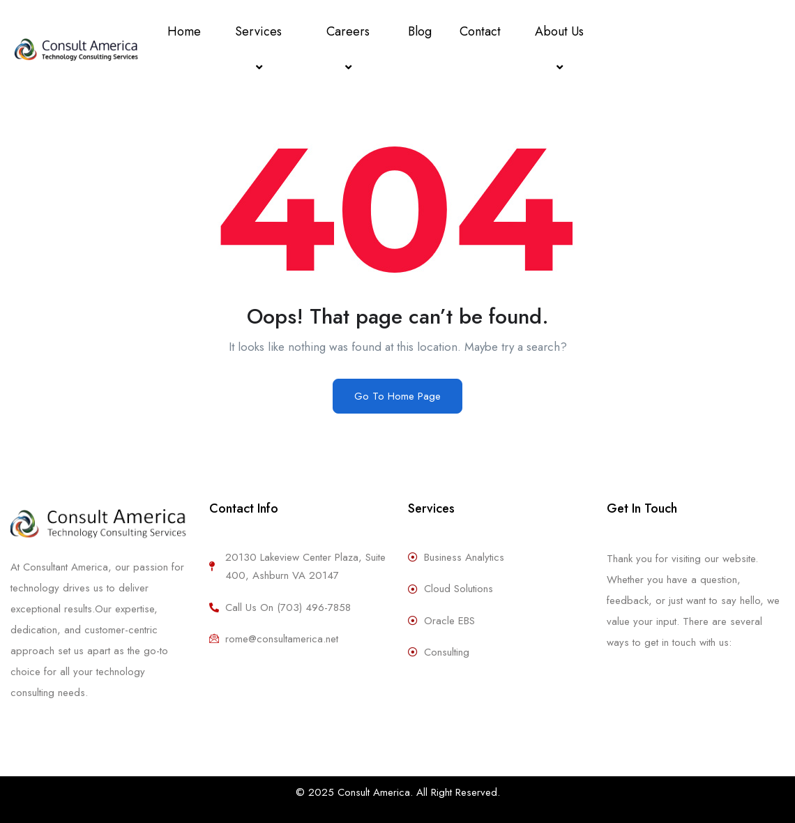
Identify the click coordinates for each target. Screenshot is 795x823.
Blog (420, 31)
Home (184, 31)
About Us (561, 49)
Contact (480, 31)
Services (260, 49)
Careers (350, 49)
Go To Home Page (397, 396)
